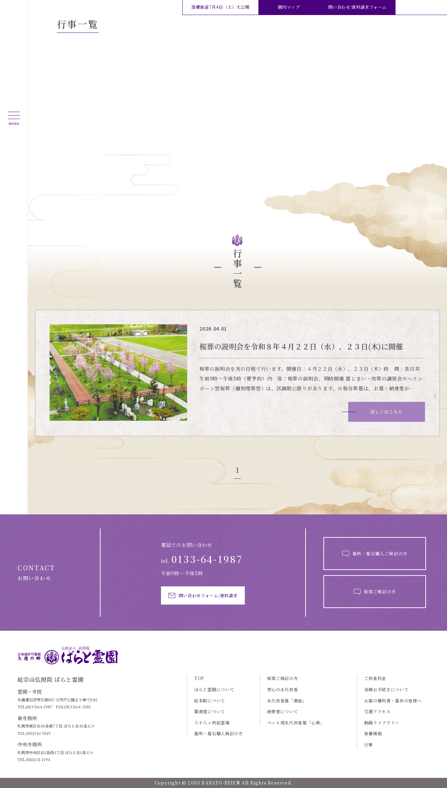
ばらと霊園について (214, 689)
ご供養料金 (375, 678)
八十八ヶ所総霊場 (212, 722)
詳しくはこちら (387, 411)
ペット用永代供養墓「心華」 (296, 722)
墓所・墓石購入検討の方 (218, 733)
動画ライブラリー (382, 722)
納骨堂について (282, 711)
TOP (199, 678)
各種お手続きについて (386, 689)
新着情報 (373, 733)
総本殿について (209, 700)
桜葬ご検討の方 (282, 678)
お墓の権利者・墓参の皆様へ (393, 700)
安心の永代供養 (282, 689)
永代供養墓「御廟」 (287, 700)
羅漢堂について (209, 711)
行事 (368, 744)
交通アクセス (377, 711)
